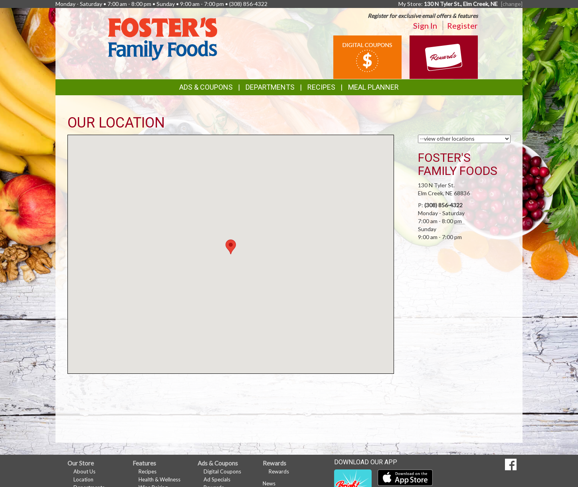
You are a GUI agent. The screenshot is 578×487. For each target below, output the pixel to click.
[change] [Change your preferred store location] (512, 3)
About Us (84, 471)
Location (83, 479)
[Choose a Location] (464, 139)
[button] (231, 247)
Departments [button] (270, 87)
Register (462, 25)
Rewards (279, 471)
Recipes (321, 87)
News (269, 483)
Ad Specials (217, 479)
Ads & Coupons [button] (206, 87)
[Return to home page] (162, 38)
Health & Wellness (159, 479)
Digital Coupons (222, 471)
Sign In (425, 25)
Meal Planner (373, 87)
